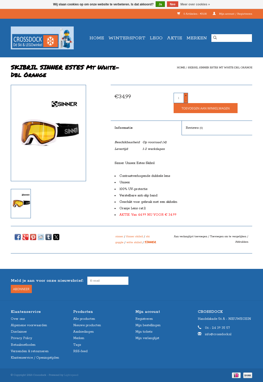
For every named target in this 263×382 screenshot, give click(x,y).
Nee (172, 4)
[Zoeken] (231, 38)
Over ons (18, 319)
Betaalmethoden (23, 345)
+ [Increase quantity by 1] (185, 95)
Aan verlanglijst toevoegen (191, 236)
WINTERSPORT (126, 38)
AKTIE (174, 38)
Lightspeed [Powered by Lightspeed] (71, 375)
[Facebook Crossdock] (239, 281)
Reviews (194, 128)
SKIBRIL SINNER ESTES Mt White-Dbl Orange (220, 67)
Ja (160, 4)
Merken (196, 38)
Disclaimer (19, 332)
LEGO (156, 38)
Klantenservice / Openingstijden (35, 358)
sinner (119, 236)
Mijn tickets (143, 332)
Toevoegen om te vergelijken (228, 236)
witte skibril (134, 242)
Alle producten (84, 319)
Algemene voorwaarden (29, 325)
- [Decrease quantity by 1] (185, 100)
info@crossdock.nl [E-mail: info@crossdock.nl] (218, 334)
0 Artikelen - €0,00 (192, 14)
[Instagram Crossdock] (248, 281)
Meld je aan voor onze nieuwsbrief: (47, 280)
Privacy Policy (21, 338)
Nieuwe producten (87, 325)
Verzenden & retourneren (30, 351)
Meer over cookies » (195, 4)
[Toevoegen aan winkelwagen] (206, 108)
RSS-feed (80, 351)
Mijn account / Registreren (232, 14)
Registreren (144, 319)
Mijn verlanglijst (147, 338)
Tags (77, 345)
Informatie (124, 128)
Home (96, 38)
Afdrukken (241, 242)
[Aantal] (179, 98)
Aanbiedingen (83, 332)
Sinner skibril (134, 236)
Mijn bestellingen (148, 325)
